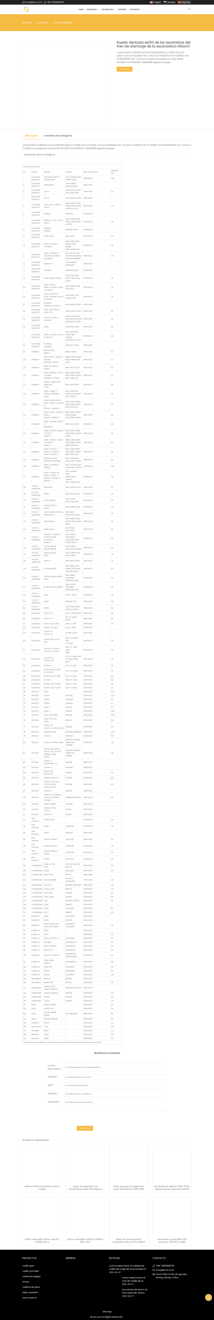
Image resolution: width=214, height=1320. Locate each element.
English (157, 2)
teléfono (52, 1093)
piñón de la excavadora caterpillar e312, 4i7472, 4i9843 (128, 1240)
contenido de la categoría (58, 135)
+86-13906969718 (55, 2)
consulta (125, 69)
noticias (122, 9)
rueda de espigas (63, 22)
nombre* (53, 1076)
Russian (171, 2)
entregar (85, 1128)
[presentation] (85, 1118)
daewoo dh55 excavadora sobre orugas (42, 1187)
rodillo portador (30, 1271)
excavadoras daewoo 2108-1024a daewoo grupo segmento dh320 (172, 1187)
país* (51, 1085)
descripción (31, 135)
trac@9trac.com (34, 2)
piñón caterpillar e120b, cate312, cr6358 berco (42, 1240)
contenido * (54, 1101)
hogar (29, 22)
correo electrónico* (54, 1067)
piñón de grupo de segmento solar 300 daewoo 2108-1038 (128, 1187)
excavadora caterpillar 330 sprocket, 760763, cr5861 (172, 1240)
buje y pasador (30, 1292)
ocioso (25, 1281)
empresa (92, 9)
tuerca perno (29, 1297)
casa (81, 9)
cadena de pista (31, 1287)
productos (107, 9)
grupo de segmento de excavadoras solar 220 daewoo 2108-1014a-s (85, 1187)
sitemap (107, 1311)
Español (186, 2)
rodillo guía (28, 1265)
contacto (135, 9)
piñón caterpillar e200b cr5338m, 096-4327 (85, 1240)
